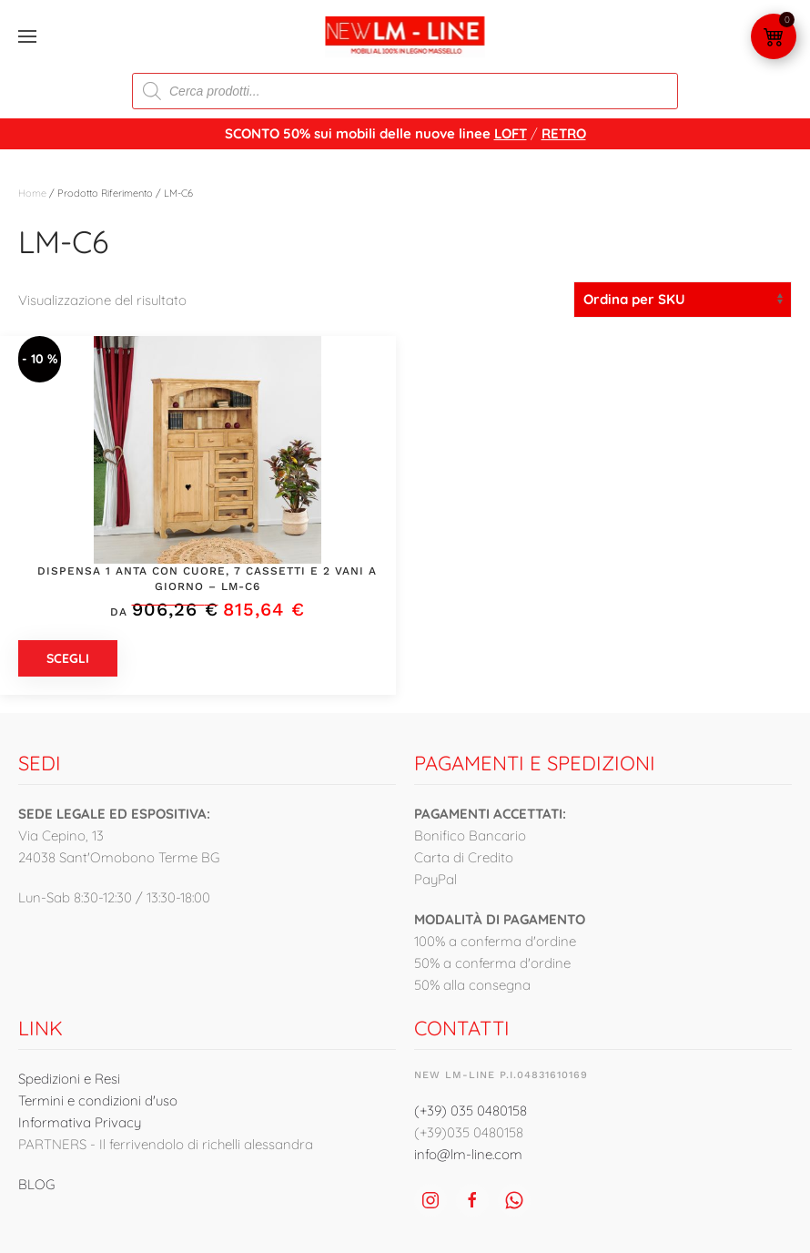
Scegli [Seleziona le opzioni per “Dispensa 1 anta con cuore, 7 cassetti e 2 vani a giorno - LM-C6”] (67, 658)
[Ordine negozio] (682, 299)
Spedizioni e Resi (69, 1078)
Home (32, 193)
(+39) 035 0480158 (470, 1110)
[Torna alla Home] (405, 36)
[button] (27, 36)
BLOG (36, 1184)
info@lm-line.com (468, 1154)
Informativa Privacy (79, 1122)
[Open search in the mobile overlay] (405, 91)
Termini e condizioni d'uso (97, 1100)
